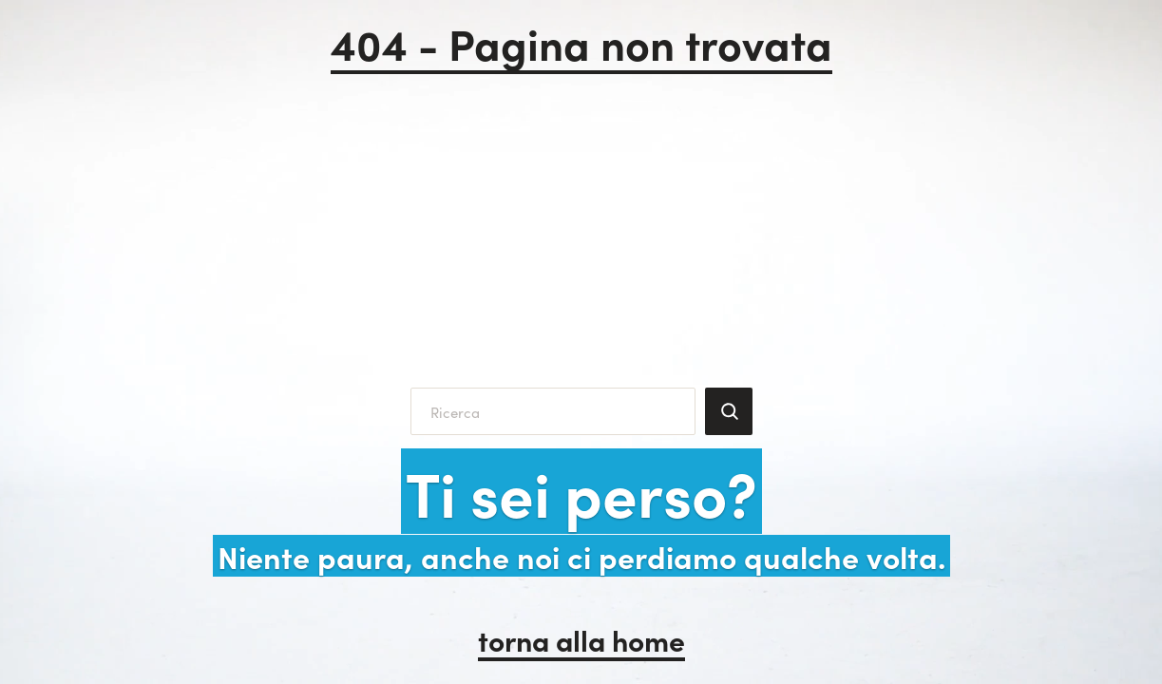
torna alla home (581, 639)
